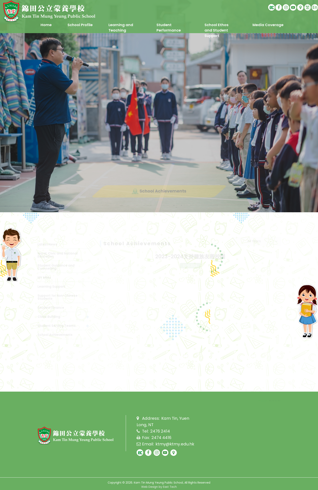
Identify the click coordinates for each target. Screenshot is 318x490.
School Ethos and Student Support (216, 30)
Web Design (149, 487)
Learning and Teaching (120, 27)
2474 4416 (161, 437)
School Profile (80, 24)
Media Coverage (268, 24)
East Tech (170, 487)
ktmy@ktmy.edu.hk (174, 444)
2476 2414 (160, 431)
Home (46, 24)
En (314, 7)
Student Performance (168, 27)
